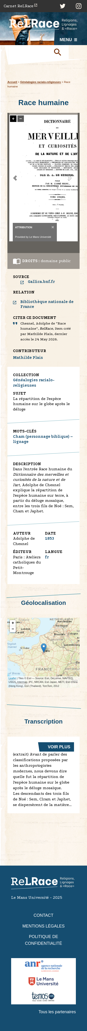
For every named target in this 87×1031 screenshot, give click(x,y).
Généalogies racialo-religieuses (40, 81)
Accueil (12, 81)
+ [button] (13, 623)
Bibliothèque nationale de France (47, 304)
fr (47, 557)
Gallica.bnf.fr (41, 281)
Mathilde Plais (28, 357)
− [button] (13, 629)
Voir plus (59, 747)
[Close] (52, 227)
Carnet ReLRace (18, 6)
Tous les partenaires (57, 1012)
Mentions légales (43, 926)
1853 (49, 538)
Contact (44, 915)
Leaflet (12, 678)
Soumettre (59, 52)
